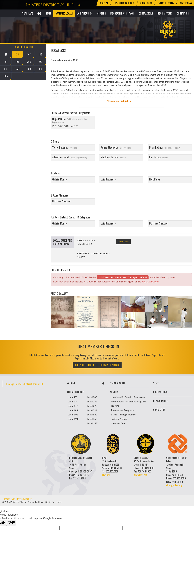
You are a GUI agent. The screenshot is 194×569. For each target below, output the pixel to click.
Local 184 (73, 410)
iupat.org (106, 475)
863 (40, 69)
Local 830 (92, 414)
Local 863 (92, 418)
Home (71, 383)
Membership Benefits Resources (128, 397)
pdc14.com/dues (150, 281)
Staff (48, 13)
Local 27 (72, 397)
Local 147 (73, 405)
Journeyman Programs (122, 410)
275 (6, 69)
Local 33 (72, 401)
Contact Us (183, 13)
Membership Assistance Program (128, 401)
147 (29, 54)
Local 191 (73, 414)
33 (17, 54)
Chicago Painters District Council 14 (24, 384)
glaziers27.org (140, 475)
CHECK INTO (84, 365)
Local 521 (92, 410)
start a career (117, 383)
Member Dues (118, 423)
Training (115, 405)
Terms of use (8, 498)
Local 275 (92, 405)
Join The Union (84, 13)
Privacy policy (24, 498)
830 (29, 69)
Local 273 (92, 401)
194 (17, 62)
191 (5, 62)
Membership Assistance (122, 13)
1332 (6, 76)
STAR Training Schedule (123, 414)
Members (101, 13)
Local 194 (73, 418)
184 (40, 54)
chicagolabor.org (174, 485)
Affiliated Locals (64, 13)
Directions (123, 241)
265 (29, 62)
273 (40, 62)
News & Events (164, 13)
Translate (27, 13)
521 (17, 69)
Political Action (119, 418)
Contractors (146, 13)
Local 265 (92, 397)
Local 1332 (93, 423)
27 (6, 54)
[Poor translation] (11, 523)
